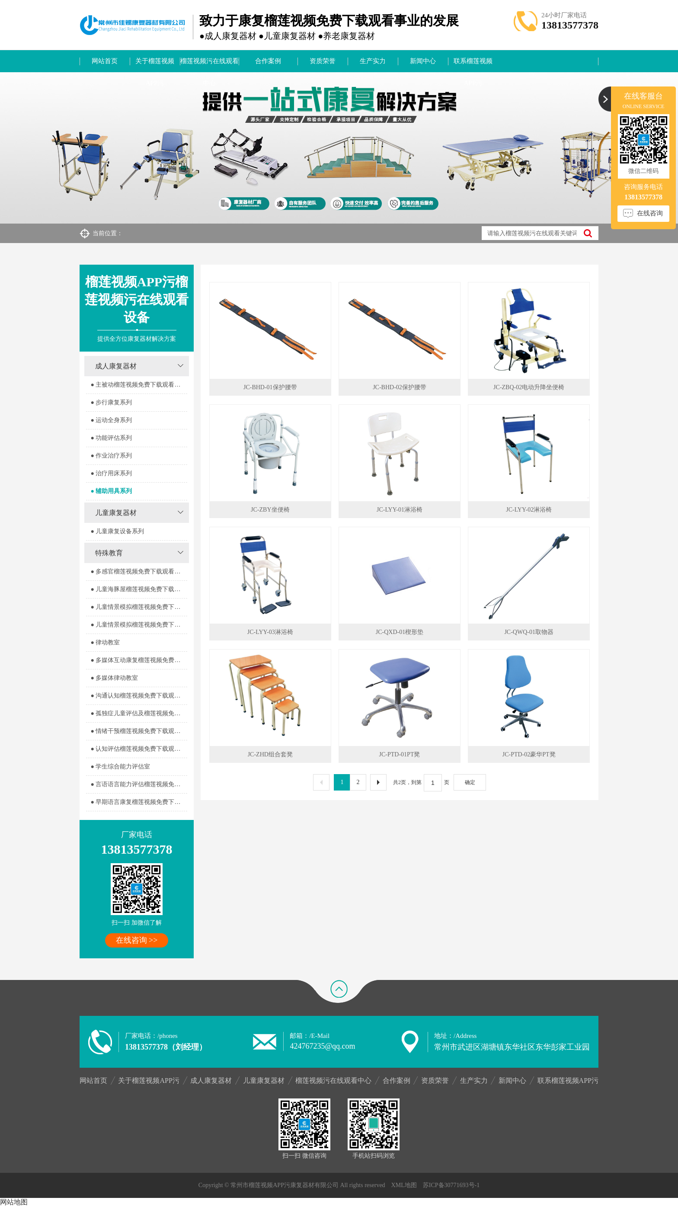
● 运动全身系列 (111, 420)
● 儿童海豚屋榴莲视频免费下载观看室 (138, 589)
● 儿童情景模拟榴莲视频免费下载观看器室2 (138, 624)
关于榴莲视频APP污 (154, 65)
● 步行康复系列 (111, 402)
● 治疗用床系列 (111, 473)
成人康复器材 (116, 366)
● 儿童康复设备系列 (117, 531)
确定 (470, 782)
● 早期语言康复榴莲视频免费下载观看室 (138, 802)
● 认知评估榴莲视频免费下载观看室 (138, 749)
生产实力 (373, 61)
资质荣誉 (323, 61)
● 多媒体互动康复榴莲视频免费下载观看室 (138, 660)
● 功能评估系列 (111, 438)
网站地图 (14, 1202)
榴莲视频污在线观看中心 (209, 65)
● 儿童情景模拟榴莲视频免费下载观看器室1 (138, 607)
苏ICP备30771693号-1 (451, 1185)
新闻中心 (423, 61)
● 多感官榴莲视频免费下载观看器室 (138, 571)
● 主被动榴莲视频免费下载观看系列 (138, 384)
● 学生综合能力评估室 (120, 766)
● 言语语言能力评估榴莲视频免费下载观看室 (138, 784)
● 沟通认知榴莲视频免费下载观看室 (138, 695)
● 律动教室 (105, 642)
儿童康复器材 (116, 512)
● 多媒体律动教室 (114, 678)
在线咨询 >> (137, 940)
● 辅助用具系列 (111, 491)
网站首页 (105, 61)
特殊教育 (109, 553)
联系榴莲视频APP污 (473, 65)
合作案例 (268, 61)
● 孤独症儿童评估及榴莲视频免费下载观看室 (138, 713)
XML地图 (404, 1185)
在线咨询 (650, 213)
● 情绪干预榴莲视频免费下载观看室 (138, 731)
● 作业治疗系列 (111, 455)
